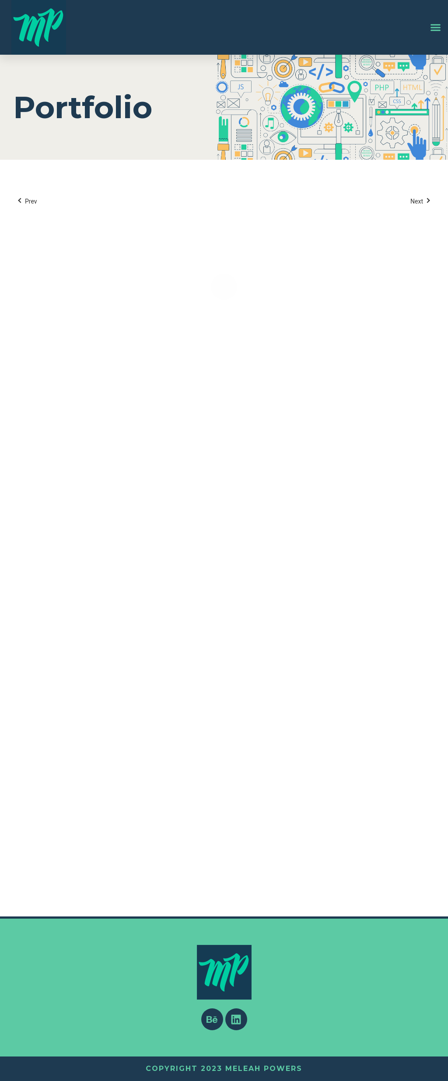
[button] (435, 27)
